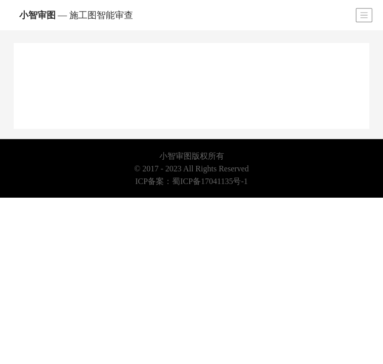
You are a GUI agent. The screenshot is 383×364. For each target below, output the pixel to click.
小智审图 (76, 15)
